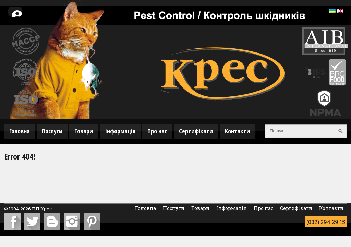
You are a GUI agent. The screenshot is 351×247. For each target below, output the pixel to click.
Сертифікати (196, 131)
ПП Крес (42, 208)
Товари (83, 131)
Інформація (120, 131)
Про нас (157, 131)
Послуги (52, 131)
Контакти (237, 131)
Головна (19, 131)
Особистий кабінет (20, 15)
